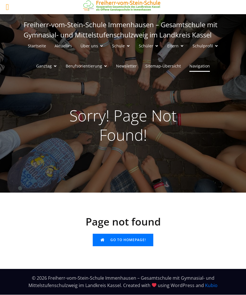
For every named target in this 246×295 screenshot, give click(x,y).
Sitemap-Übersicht (163, 66)
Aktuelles (63, 46)
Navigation (199, 66)
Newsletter (126, 66)
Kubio (211, 286)
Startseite (37, 46)
